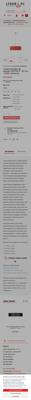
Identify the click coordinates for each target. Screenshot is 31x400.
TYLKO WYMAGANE (15, 393)
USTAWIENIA (15, 396)
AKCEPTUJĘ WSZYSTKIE (15, 390)
